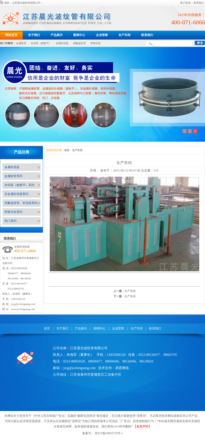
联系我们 (199, 2)
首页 (66, 150)
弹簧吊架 (95, 43)
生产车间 (77, 150)
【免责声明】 (142, 426)
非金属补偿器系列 (16, 194)
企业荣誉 (118, 328)
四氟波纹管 (79, 43)
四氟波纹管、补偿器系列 (20, 203)
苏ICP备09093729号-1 (108, 433)
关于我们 (62, 328)
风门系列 (10, 220)
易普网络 (122, 368)
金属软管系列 (13, 176)
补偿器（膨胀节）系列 (19, 185)
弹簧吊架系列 (13, 212)
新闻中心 (99, 328)
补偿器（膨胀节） (41, 43)
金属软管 (21, 43)
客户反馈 (185, 2)
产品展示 (81, 328)
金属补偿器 (62, 43)
